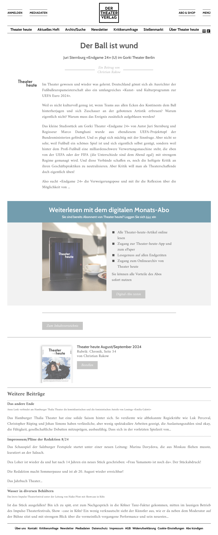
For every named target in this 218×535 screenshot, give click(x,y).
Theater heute (21, 29)
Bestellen (87, 365)
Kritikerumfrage (126, 29)
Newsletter (99, 29)
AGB (128, 528)
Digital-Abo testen (128, 294)
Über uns (20, 528)
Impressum (116, 528)
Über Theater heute (184, 29)
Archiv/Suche (75, 29)
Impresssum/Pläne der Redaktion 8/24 (38, 439)
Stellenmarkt (153, 29)
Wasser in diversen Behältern (30, 491)
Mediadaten (82, 528)
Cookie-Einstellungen (171, 528)
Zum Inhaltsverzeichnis (62, 326)
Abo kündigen (194, 528)
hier (148, 217)
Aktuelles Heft (48, 29)
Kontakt (32, 528)
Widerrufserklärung (144, 528)
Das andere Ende (20, 404)
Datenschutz (100, 528)
